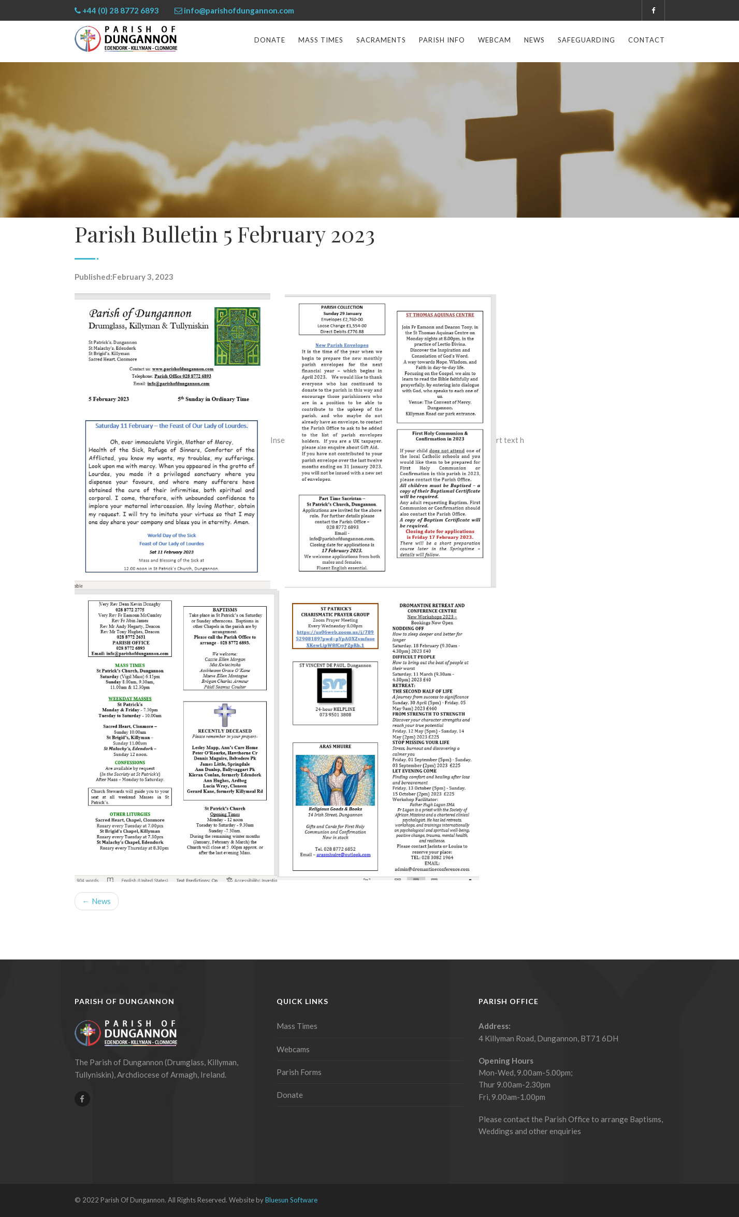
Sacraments (381, 40)
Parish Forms (299, 1072)
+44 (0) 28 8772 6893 (120, 10)
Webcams (293, 1049)
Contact (646, 40)
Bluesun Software (291, 1200)
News (534, 40)
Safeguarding (586, 40)
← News (96, 901)
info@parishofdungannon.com (239, 10)
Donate (269, 40)
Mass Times (320, 40)
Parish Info (442, 40)
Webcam (494, 40)
